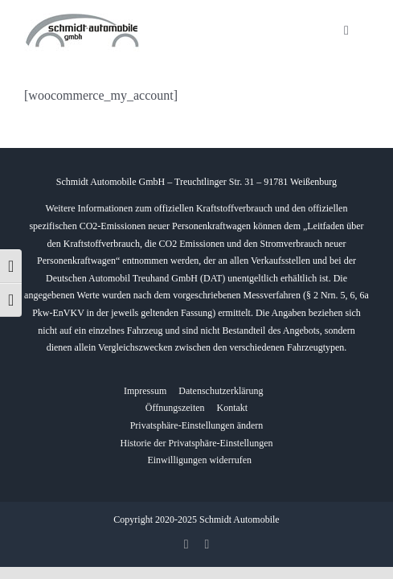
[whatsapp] (207, 544)
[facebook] (186, 544)
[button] (197, 426)
